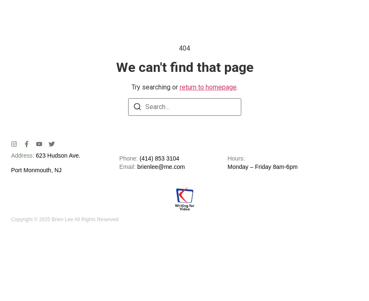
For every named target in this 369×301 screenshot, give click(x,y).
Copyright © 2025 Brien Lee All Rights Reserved (64, 219)
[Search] (137, 108)
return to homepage (208, 87)
